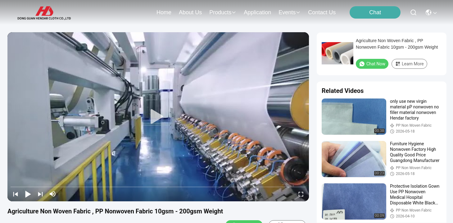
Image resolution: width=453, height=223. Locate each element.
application (257, 12)
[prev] (15, 194)
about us (190, 12)
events (290, 12)
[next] (40, 194)
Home (163, 12)
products (222, 12)
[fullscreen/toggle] (301, 194)
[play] (158, 117)
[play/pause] (28, 194)
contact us (322, 12)
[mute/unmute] (53, 194)
